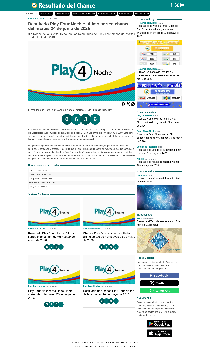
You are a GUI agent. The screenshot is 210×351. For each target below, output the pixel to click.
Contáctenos (128, 347)
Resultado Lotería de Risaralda (84, 13)
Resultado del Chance (96, 342)
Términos (114, 342)
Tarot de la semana (142, 13)
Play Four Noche (36, 19)
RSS (136, 342)
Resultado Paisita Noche (106, 13)
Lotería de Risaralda (147, 147)
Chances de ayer (46, 13)
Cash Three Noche (146, 131)
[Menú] (27, 4)
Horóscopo (142, 175)
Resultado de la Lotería (106, 347)
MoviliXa (88, 347)
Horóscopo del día (125, 13)
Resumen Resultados (148, 23)
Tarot (139, 218)
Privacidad (126, 342)
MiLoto (140, 159)
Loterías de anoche (62, 13)
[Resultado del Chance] (63, 5)
